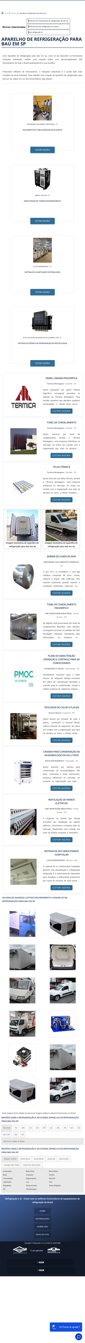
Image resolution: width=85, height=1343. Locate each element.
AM (16, 1135)
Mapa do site (42, 1234)
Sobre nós (42, 1227)
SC (51, 1128)
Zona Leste (63, 1159)
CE (79, 1128)
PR (44, 1128)
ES (30, 1128)
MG (23, 1128)
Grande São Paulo (11, 1165)
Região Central (10, 1159)
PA (23, 1135)
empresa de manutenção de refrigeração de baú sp (48, 21)
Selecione (7, 1128)
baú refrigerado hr (36, 32)
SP (37, 1128)
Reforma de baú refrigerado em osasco (44, 27)
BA (72, 1128)
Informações (43, 1219)
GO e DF (6, 1135)
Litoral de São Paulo (31, 1165)
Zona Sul (51, 1159)
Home (42, 1211)
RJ (16, 1128)
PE (65, 1128)
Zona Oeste (39, 1159)
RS (58, 1128)
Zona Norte (25, 1159)
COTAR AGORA (42, 150)
